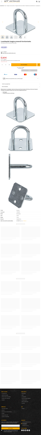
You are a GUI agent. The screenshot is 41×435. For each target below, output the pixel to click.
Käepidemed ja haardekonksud (30, 5)
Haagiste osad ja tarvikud (11, 5)
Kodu (5, 5)
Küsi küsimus (5, 86)
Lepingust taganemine (5, 416)
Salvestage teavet (5, 408)
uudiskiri (23, 403)
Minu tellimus (4, 391)
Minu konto (23, 391)
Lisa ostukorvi (24, 64)
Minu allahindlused (25, 401)
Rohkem (24, 220)
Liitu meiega (3, 420)
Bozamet (5, 51)
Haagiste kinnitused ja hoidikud (20, 5)
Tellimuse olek (4, 393)
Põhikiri (3, 413)
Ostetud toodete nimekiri (26, 398)
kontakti (23, 420)
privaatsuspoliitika (9, 431)
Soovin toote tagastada (6, 398)
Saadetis (3, 410)
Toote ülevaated (6, 84)
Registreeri (24, 393)
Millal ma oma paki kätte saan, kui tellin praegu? (14, 78)
